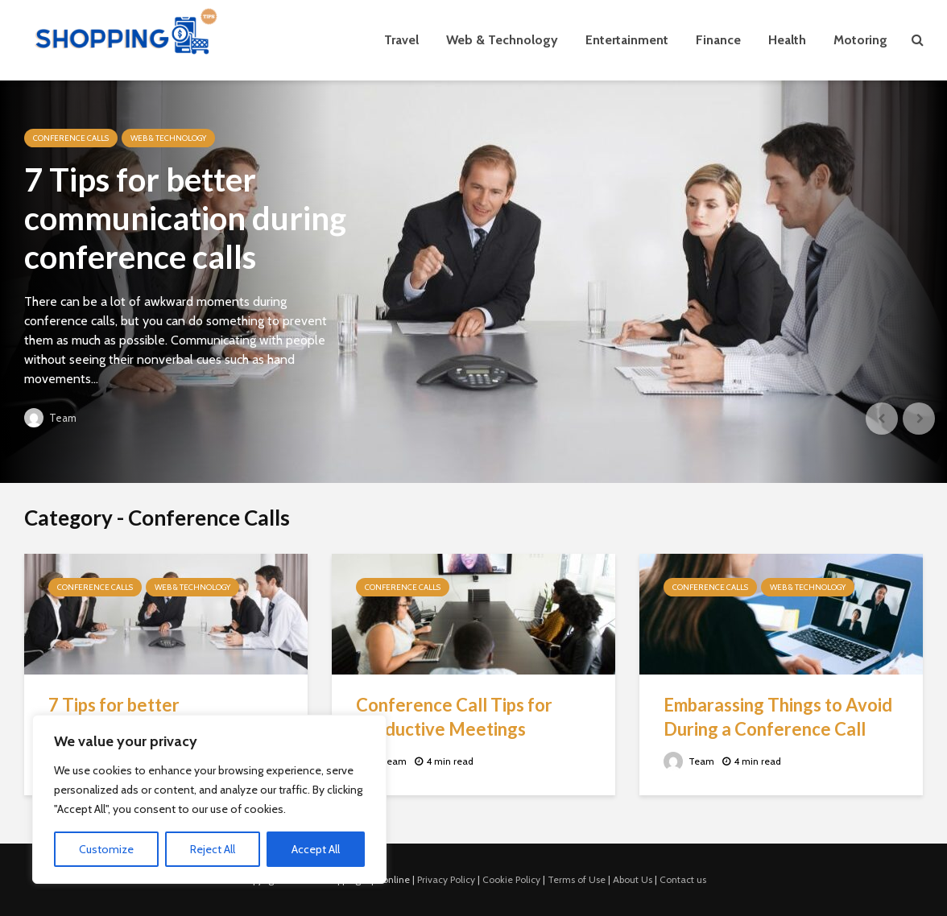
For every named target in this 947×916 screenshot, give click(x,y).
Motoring (860, 39)
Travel (401, 39)
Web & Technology (502, 39)
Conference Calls (71, 138)
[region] (209, 799)
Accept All (316, 849)
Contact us (683, 879)
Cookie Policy (511, 879)
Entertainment (626, 39)
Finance (718, 39)
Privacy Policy (446, 879)
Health (787, 39)
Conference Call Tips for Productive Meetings (454, 717)
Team (50, 417)
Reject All (212, 849)
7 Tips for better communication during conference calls (185, 218)
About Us (632, 879)
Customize (106, 849)
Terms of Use (577, 879)
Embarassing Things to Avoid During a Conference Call (778, 717)
